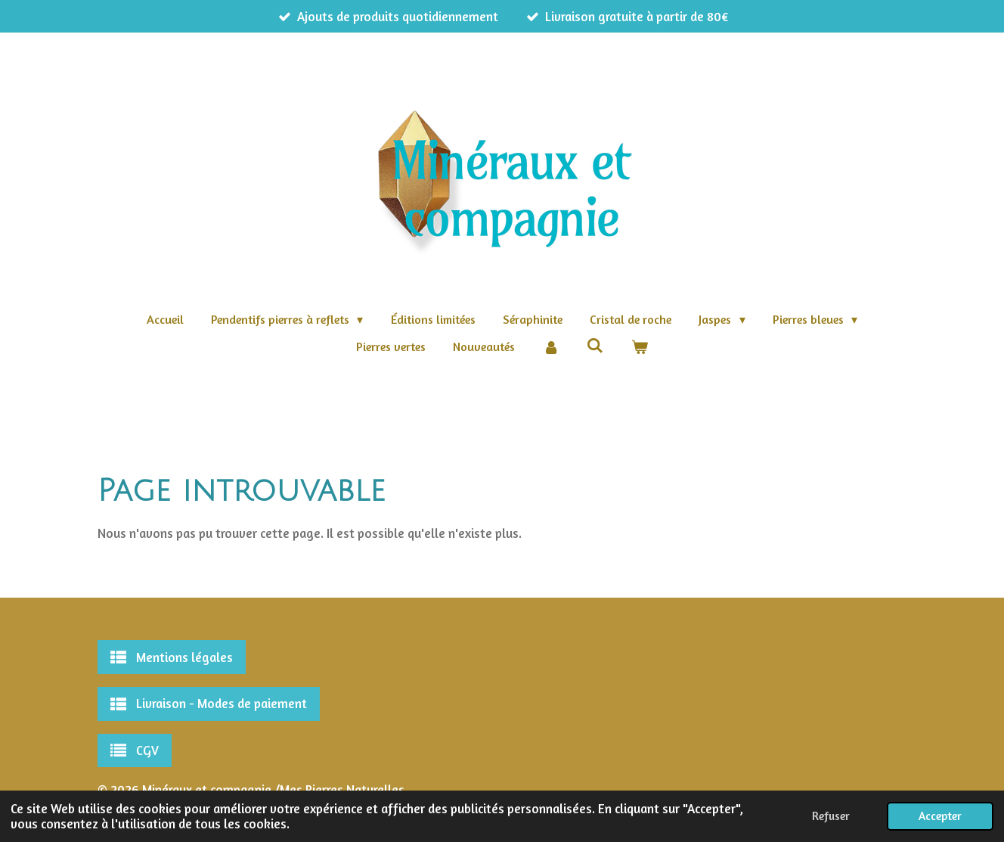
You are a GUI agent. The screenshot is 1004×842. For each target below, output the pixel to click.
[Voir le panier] (639, 346)
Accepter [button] (940, 816)
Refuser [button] (831, 816)
